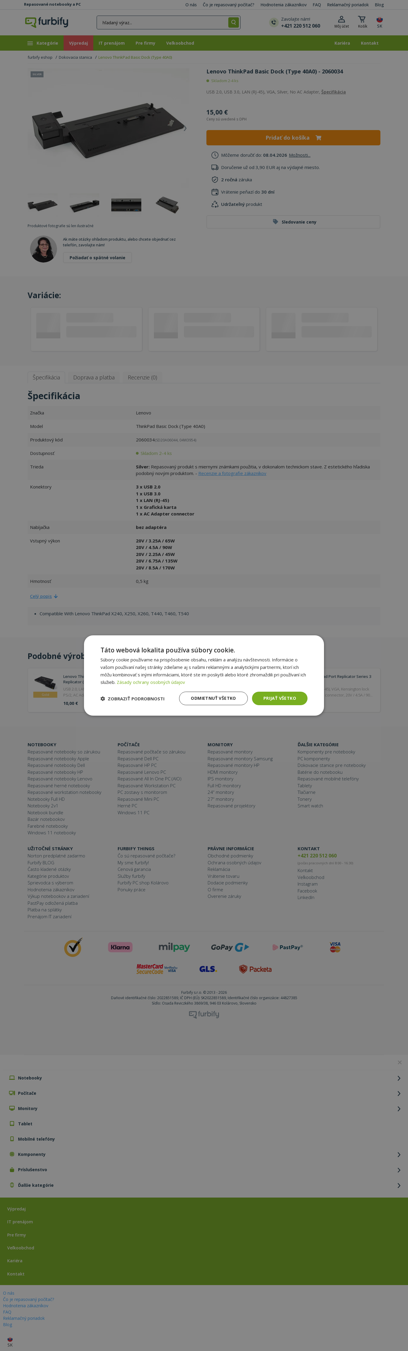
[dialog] (204, 675)
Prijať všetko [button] (279, 698)
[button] (132, 698)
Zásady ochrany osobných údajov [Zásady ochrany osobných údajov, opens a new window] (151, 682)
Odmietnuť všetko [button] (213, 698)
